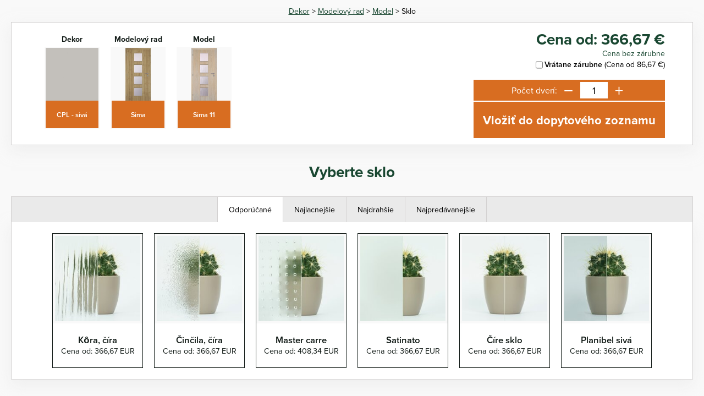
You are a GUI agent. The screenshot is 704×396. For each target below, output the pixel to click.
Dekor (299, 11)
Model (382, 11)
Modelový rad (341, 11)
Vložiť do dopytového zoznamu (569, 120)
